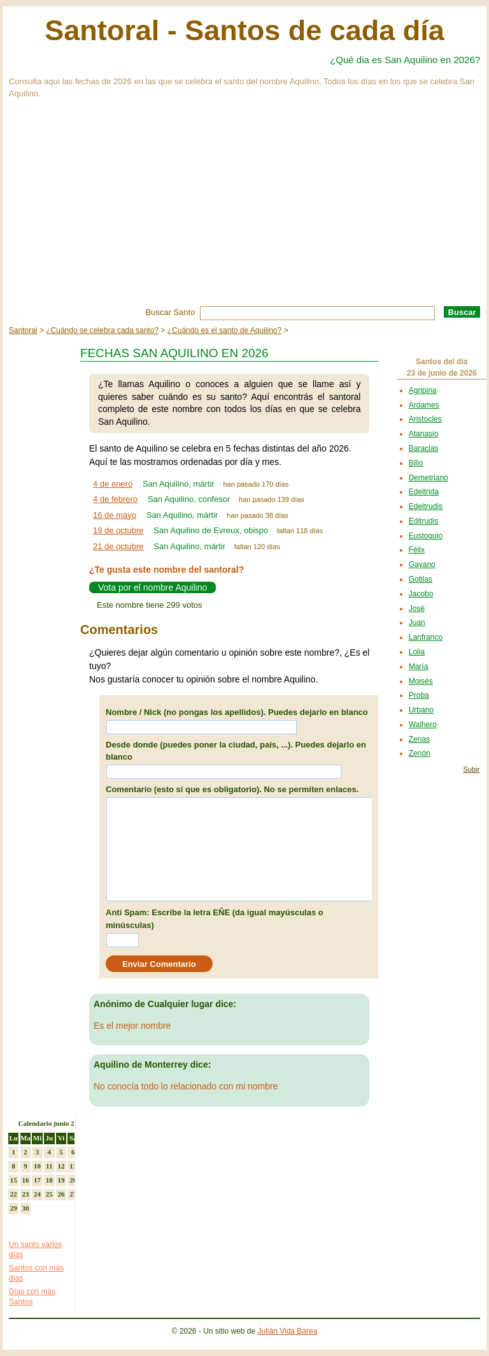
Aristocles (425, 419)
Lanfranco (426, 637)
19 (60, 1180)
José (417, 608)
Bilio (416, 463)
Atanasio (424, 433)
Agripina (423, 390)
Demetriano (428, 477)
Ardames (424, 405)
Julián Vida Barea (288, 1331)
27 (72, 1194)
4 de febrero (115, 499)
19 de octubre (118, 530)
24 (37, 1194)
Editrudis (424, 521)
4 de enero (112, 484)
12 (60, 1166)
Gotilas (420, 579)
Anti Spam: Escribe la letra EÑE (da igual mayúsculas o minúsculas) (214, 919)
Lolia (417, 651)
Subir (471, 769)
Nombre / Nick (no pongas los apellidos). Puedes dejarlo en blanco (237, 712)
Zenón (419, 753)
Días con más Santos (32, 1296)
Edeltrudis (426, 506)
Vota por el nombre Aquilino (152, 587)
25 (49, 1194)
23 (25, 1194)
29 (13, 1208)
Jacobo (421, 593)
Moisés (421, 681)
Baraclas (424, 448)
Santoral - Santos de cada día (244, 30)
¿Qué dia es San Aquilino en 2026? (405, 59)
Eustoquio (426, 535)
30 (25, 1208)
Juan (417, 622)
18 (49, 1180)
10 (37, 1166)
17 (37, 1180)
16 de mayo (114, 515)
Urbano (421, 709)
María (419, 666)
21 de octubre (118, 546)
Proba (419, 695)
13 (72, 1166)
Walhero (423, 724)
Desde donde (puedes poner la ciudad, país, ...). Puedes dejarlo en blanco (236, 751)
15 (13, 1180)
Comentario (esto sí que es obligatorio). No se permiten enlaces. (232, 789)
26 (60, 1194)
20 (72, 1180)
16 (25, 1180)
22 (13, 1194)
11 (49, 1166)
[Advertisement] (244, 210)
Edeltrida (424, 491)
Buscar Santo (170, 312)
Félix (417, 549)
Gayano (422, 564)
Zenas (419, 739)
